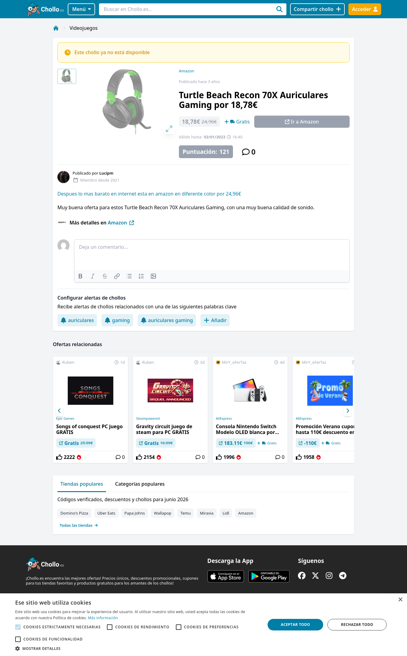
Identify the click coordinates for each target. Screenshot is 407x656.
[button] (136, 648)
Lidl (226, 513)
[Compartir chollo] (317, 9)
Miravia (207, 513)
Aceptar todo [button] (295, 624)
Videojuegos (84, 28)
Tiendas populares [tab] (81, 484)
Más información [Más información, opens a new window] (103, 617)
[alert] (203, 624)
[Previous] (59, 411)
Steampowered (148, 418)
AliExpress (224, 418)
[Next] (347, 411)
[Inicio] (56, 28)
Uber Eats (106, 513)
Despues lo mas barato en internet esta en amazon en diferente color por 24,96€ (149, 193)
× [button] (400, 600)
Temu (185, 513)
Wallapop (162, 513)
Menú (81, 9)
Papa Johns (135, 513)
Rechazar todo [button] (357, 624)
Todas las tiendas (79, 525)
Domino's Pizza (74, 513)
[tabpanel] (203, 511)
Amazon (186, 71)
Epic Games (65, 418)
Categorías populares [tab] (140, 484)
